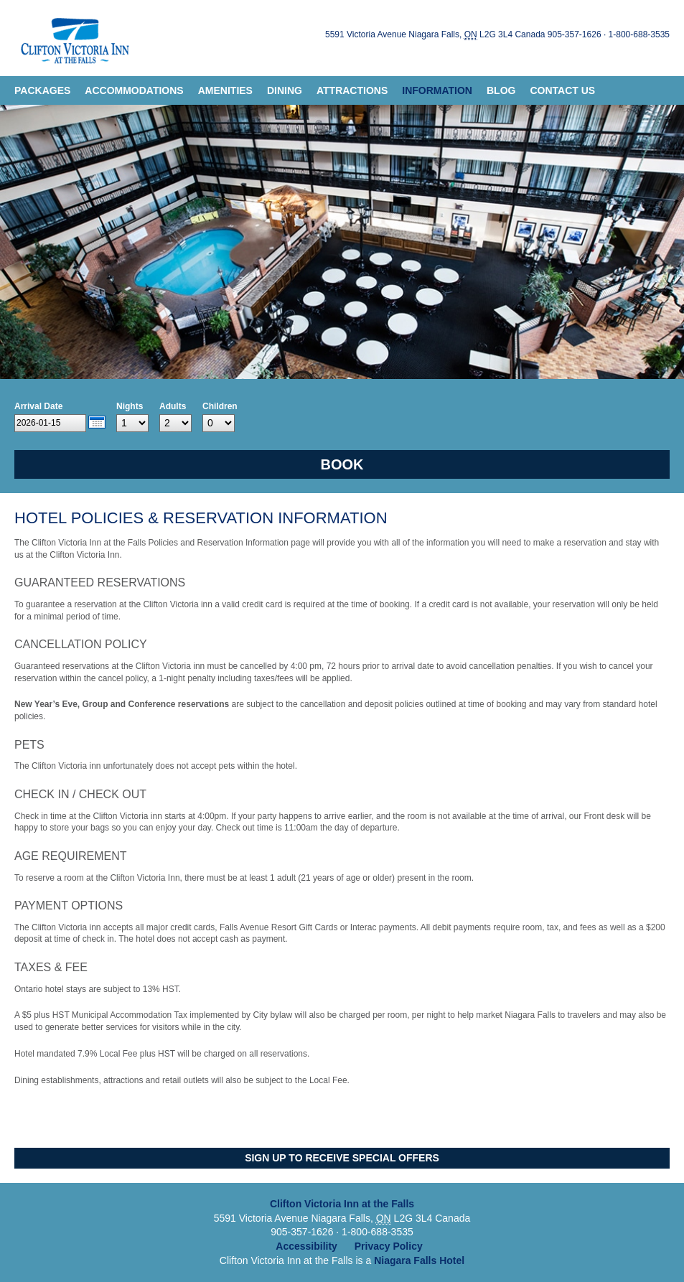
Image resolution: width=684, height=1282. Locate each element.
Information (437, 90)
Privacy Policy (389, 1246)
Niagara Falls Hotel (419, 1260)
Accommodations (134, 90)
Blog (501, 90)
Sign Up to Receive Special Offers (342, 1158)
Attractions (352, 90)
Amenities (225, 90)
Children (220, 406)
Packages (42, 90)
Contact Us (562, 90)
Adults (172, 406)
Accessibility (306, 1246)
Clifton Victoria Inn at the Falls (73, 38)
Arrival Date (38, 406)
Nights (129, 406)
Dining (284, 90)
